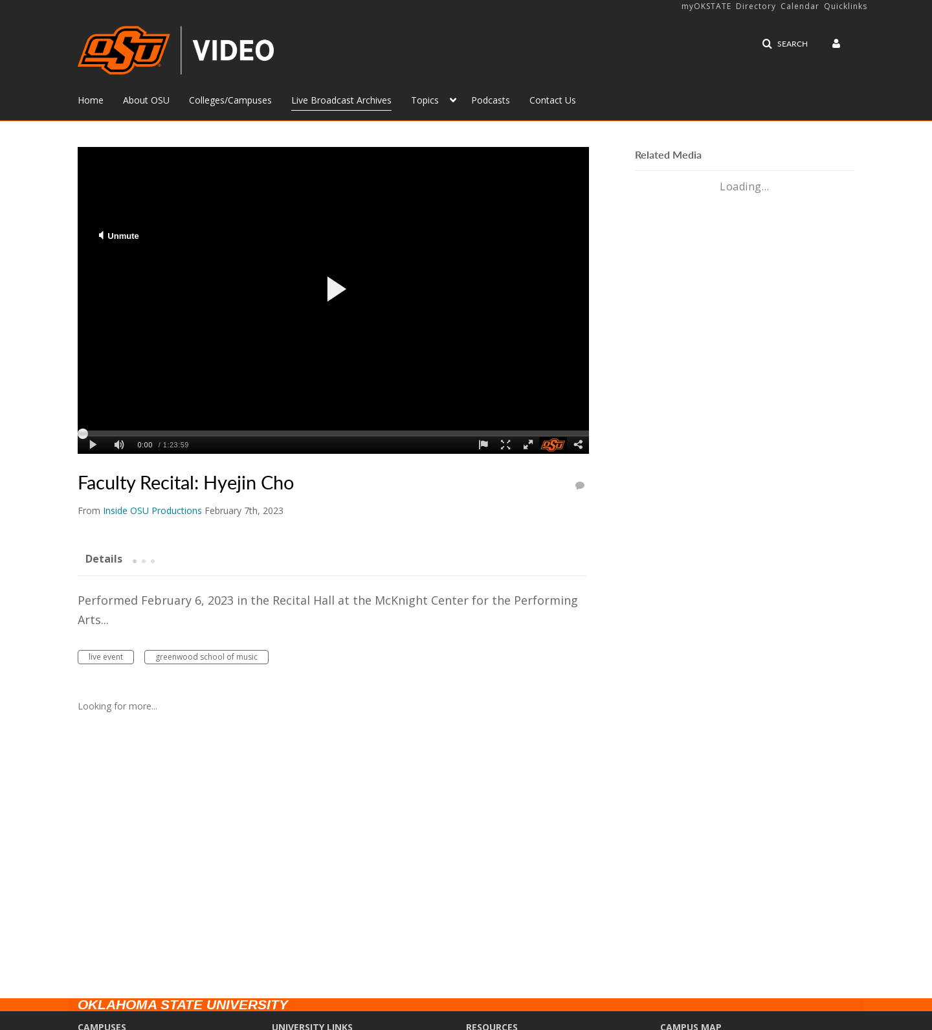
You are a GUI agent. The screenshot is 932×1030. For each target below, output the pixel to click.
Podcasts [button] (490, 100)
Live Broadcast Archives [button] (341, 100)
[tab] (104, 558)
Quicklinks (845, 6)
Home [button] (91, 100)
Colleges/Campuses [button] (230, 100)
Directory (756, 6)
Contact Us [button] (552, 100)
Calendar (800, 6)
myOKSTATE (706, 6)
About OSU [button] (146, 100)
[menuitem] (100, 99)
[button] (784, 44)
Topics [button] (425, 100)
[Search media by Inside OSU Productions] (152, 510)
